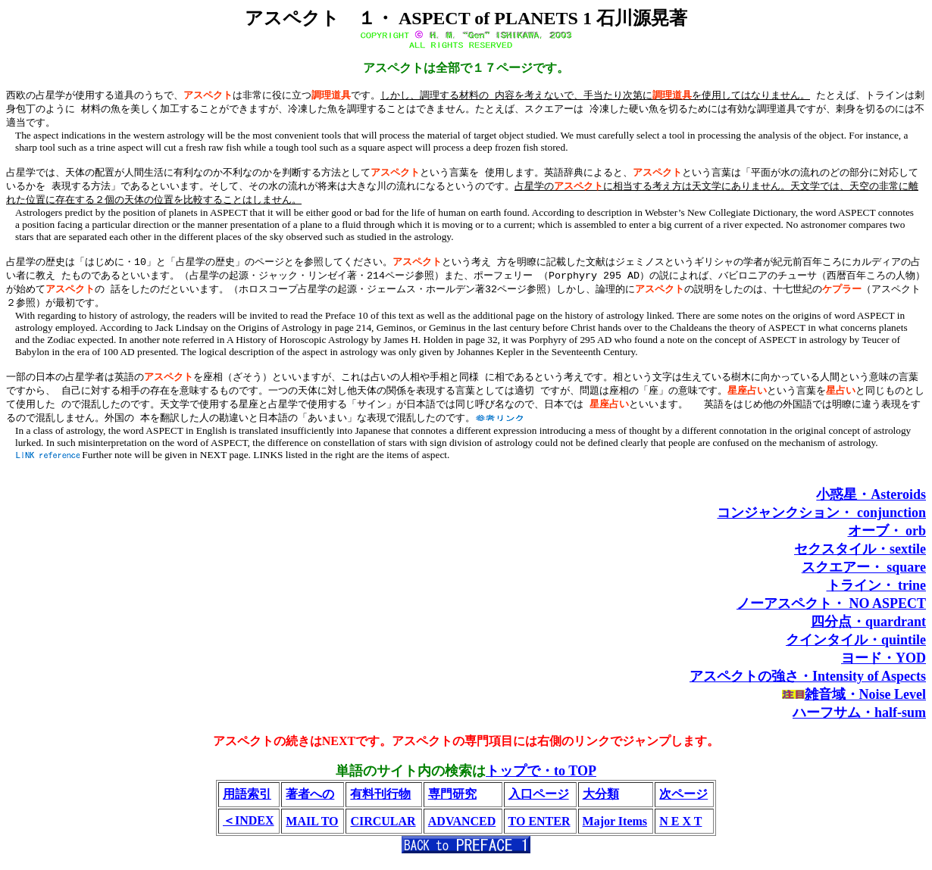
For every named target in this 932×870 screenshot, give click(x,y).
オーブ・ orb (887, 541)
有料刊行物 (380, 804)
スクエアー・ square (864, 577)
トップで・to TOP (541, 781)
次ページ (683, 804)
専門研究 (452, 804)
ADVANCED (462, 831)
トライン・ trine (876, 595)
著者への (310, 804)
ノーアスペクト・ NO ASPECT (831, 614)
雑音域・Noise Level (865, 705)
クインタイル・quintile (856, 650)
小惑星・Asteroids (871, 505)
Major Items (615, 831)
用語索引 (247, 804)
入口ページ (538, 804)
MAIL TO (312, 831)
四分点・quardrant (868, 632)
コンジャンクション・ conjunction (821, 523)
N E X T (680, 831)
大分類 (601, 804)
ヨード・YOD (883, 668)
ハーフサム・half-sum (859, 723)
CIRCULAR (382, 831)
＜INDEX (248, 831)
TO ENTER (539, 831)
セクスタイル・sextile (860, 559)
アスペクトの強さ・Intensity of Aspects (808, 686)
